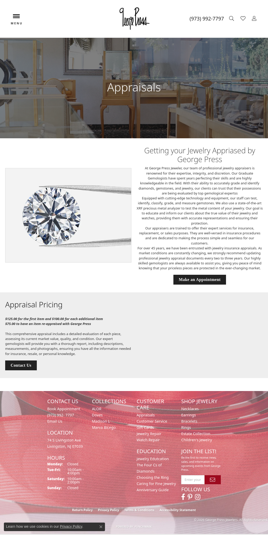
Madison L (101, 421)
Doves (97, 415)
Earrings (188, 415)
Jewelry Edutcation (153, 458)
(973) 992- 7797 (60, 415)
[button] (232, 19)
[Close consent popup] (100, 526)
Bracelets (189, 421)
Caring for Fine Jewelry (156, 483)
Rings (186, 427)
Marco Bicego (104, 427)
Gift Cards (145, 427)
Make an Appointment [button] (200, 279)
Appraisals (146, 415)
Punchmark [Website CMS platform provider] (143, 527)
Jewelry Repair (149, 433)
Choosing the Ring (153, 477)
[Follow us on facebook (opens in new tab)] (183, 497)
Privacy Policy (108, 510)
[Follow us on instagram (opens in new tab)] (197, 497)
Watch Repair (148, 439)
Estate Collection (195, 433)
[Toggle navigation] (16, 18)
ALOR (97, 408)
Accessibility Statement (177, 510)
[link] (207, 19)
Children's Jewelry (196, 439)
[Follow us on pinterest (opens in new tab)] (190, 497)
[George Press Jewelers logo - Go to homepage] (134, 19)
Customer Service (152, 421)
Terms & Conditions (139, 510)
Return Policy (82, 510)
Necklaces (190, 408)
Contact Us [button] (21, 365)
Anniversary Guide (153, 489)
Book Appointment (63, 408)
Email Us (54, 421)
